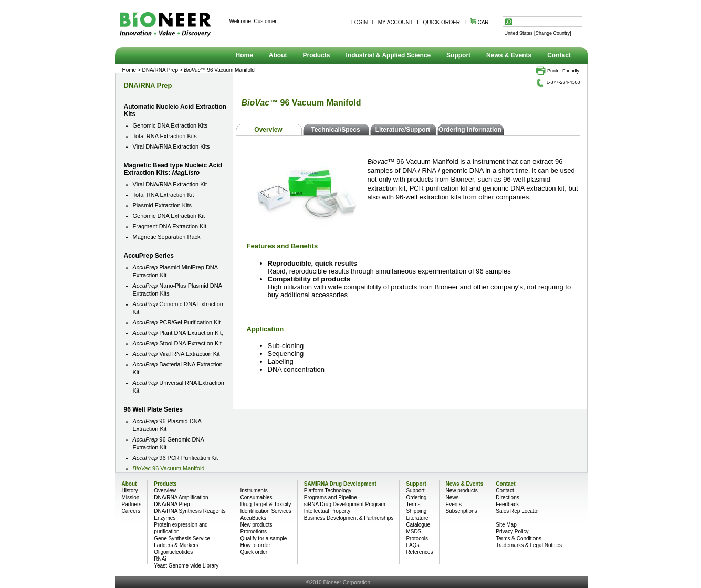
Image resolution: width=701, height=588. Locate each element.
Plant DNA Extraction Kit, (178, 333)
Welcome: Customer (253, 21)
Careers (131, 511)
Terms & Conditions (518, 538)
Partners (132, 504)
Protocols (417, 538)
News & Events (508, 55)
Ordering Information (469, 129)
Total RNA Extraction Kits (165, 136)
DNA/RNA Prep (160, 70)
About (278, 55)
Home (244, 55)
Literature (417, 518)
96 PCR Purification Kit (175, 458)
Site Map (506, 525)
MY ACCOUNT (395, 22)
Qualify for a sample (263, 538)
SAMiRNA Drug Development (340, 484)
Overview (268, 129)
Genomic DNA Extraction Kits (170, 125)
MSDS (413, 531)
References (419, 552)
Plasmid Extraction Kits (162, 205)
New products (256, 525)
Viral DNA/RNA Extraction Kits (171, 146)
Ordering (416, 497)
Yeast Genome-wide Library (186, 566)
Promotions (253, 531)
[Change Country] (552, 33)
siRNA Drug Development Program (344, 504)
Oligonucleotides (173, 552)
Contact (559, 55)
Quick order (253, 552)
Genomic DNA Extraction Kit (169, 216)
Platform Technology (327, 491)
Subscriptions (461, 511)
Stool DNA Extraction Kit (177, 343)
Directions (507, 497)
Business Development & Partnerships (349, 518)
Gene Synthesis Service (182, 538)
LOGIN (359, 22)
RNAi (160, 559)
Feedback (507, 504)
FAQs (412, 545)
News (452, 497)
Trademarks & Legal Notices (529, 545)
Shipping (416, 511)
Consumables (256, 497)
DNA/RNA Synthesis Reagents (189, 511)
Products (316, 55)
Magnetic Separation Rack (167, 237)
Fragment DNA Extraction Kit (170, 226)
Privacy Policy (512, 531)
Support (458, 55)
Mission (131, 497)
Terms (413, 504)
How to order (255, 545)
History (130, 491)
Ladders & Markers (176, 545)
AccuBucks (253, 518)
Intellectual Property (327, 511)
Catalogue (418, 525)
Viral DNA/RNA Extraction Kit (170, 184)
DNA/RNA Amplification (181, 497)
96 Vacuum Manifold (169, 468)
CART (480, 22)
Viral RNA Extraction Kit (176, 354)
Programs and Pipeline (330, 497)
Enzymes (164, 518)
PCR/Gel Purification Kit (177, 322)
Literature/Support (403, 129)
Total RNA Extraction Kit (163, 195)
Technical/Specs (335, 129)
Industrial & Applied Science (388, 55)
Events (454, 504)
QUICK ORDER (441, 22)
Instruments (253, 491)
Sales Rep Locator (517, 511)
